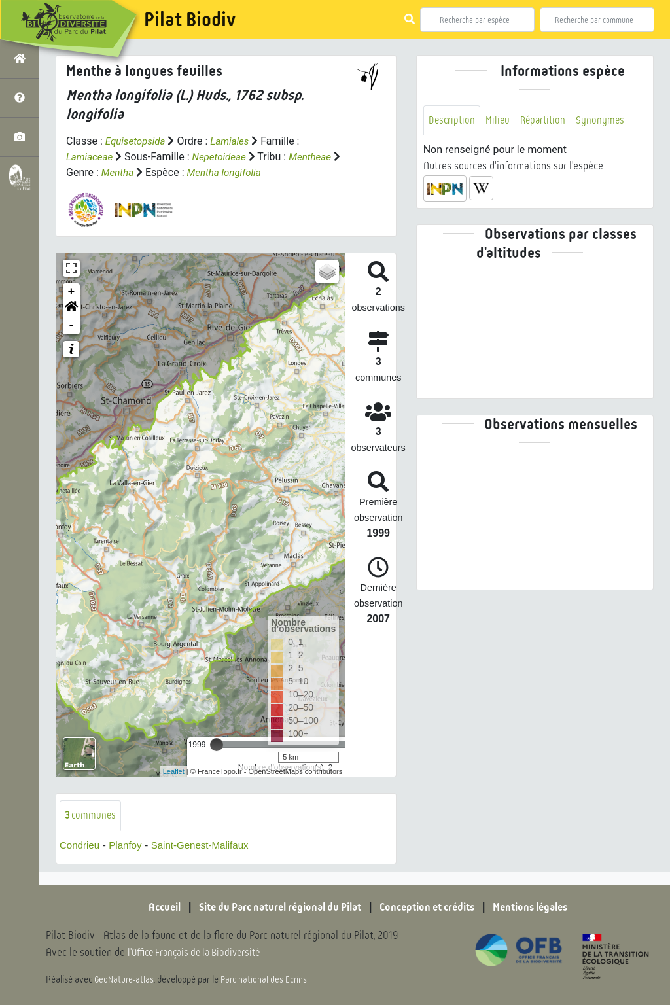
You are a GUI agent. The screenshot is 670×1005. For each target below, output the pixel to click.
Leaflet (174, 771)
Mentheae (317, 156)
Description (453, 121)
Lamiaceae (91, 156)
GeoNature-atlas (125, 980)
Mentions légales (544, 907)
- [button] (71, 326)
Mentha (128, 172)
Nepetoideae (223, 156)
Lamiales (234, 141)
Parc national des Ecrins (267, 980)
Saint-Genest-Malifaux (207, 846)
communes (91, 815)
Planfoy (128, 846)
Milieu (499, 121)
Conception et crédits (433, 907)
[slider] (216, 744)
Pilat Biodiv (190, 19)
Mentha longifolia (237, 172)
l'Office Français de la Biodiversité (200, 953)
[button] (71, 308)
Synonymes (606, 121)
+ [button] (71, 292)
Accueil (148, 907)
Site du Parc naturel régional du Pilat (273, 907)
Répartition (547, 121)
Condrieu (81, 846)
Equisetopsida (137, 141)
